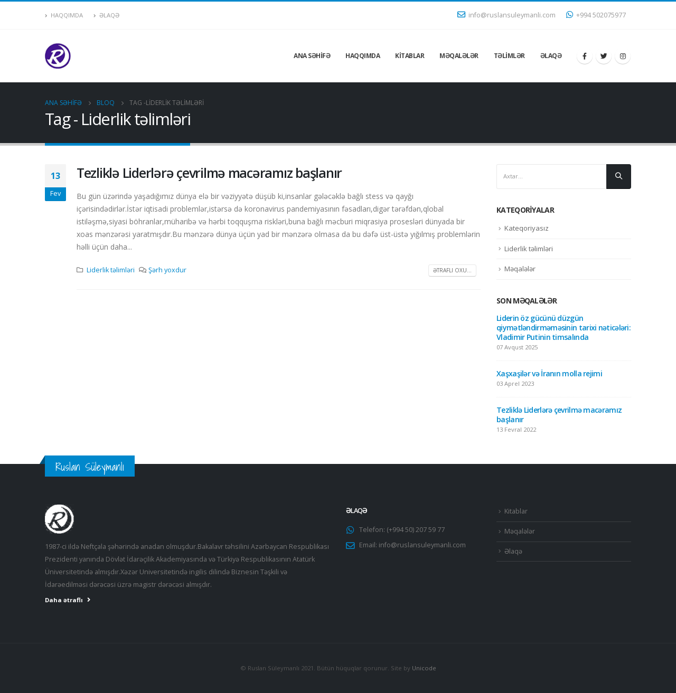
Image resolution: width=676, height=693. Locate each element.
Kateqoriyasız (526, 228)
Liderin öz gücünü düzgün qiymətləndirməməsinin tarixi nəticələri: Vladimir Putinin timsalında (563, 327)
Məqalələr (458, 55)
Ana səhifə (312, 55)
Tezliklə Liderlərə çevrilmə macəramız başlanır (209, 173)
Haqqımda (64, 15)
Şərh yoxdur (167, 269)
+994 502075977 (596, 15)
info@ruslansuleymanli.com (506, 15)
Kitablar (409, 55)
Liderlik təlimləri (111, 269)
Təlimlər (509, 55)
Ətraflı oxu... (452, 270)
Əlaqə (106, 15)
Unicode (424, 668)
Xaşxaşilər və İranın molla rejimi (549, 373)
